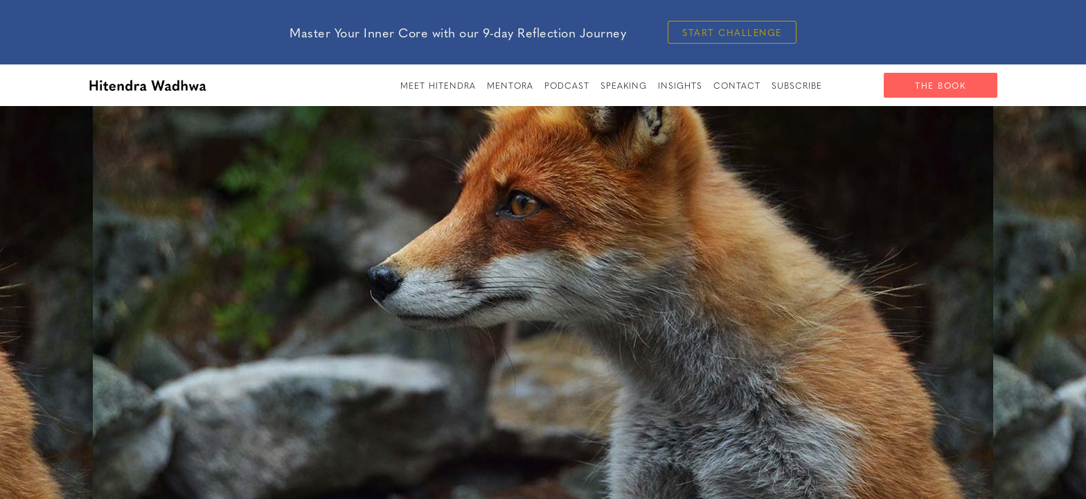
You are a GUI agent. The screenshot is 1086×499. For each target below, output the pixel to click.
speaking (623, 85)
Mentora (510, 85)
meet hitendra (438, 85)
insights (680, 85)
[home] (147, 85)
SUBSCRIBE (797, 85)
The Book (940, 85)
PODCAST (566, 85)
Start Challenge (732, 32)
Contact (736, 85)
